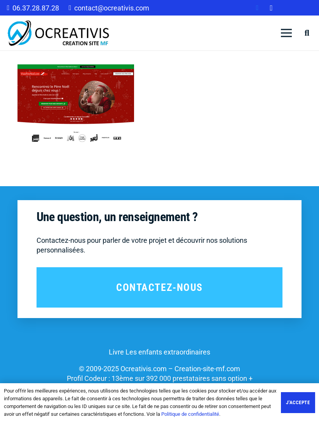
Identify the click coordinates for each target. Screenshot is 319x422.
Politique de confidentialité (190, 414)
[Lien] (58, 33)
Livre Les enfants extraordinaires (159, 352)
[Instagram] (271, 8)
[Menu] (286, 33)
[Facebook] (257, 8)
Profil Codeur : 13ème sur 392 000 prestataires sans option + (160, 378)
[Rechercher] (307, 33)
